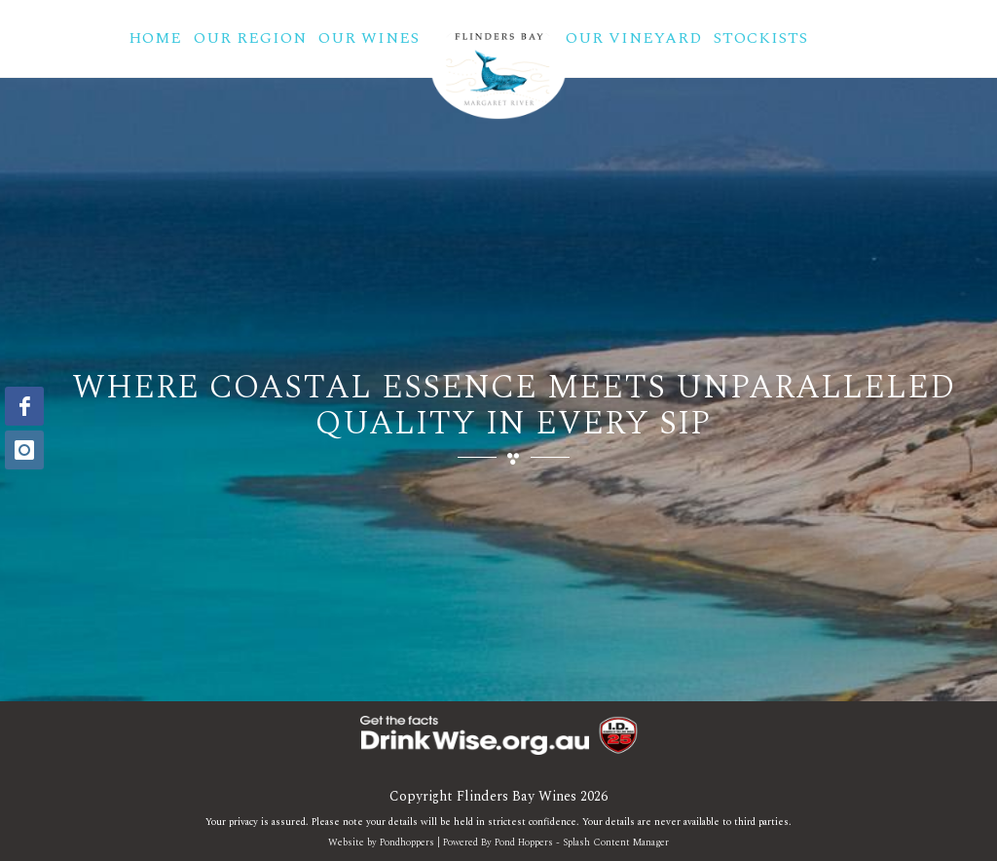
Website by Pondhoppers (381, 842)
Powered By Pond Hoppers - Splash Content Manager (556, 842)
